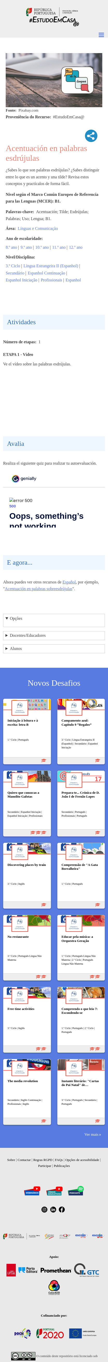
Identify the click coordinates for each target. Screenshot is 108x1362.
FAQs (59, 1160)
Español (69, 582)
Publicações (62, 1166)
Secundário (15, 273)
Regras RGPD (42, 1160)
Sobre (11, 1160)
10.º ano (42, 247)
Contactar (24, 1160)
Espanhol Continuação (46, 273)
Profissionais (51, 280)
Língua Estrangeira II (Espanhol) (51, 266)
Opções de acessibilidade (82, 1160)
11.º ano (59, 247)
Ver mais (91, 1134)
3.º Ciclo (13, 266)
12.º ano (75, 247)
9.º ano (26, 247)
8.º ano (11, 247)
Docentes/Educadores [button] (28, 635)
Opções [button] (16, 618)
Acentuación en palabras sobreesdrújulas (39, 589)
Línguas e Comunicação (38, 228)
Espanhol (73, 280)
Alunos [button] (16, 648)
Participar (44, 1166)
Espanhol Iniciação (21, 280)
